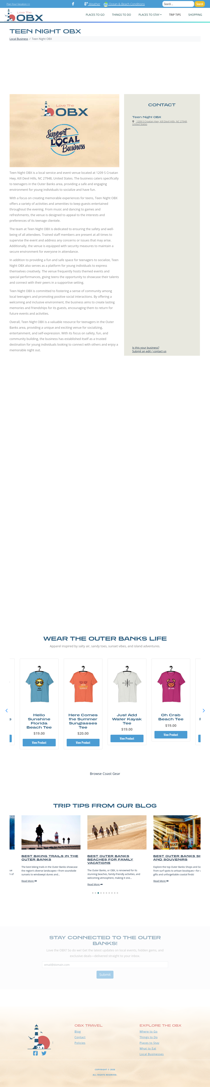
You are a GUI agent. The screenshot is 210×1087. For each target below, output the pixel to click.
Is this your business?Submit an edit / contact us (149, 349)
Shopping (195, 15)
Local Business (19, 39)
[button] (203, 711)
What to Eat (148, 1048)
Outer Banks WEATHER (105, 994)
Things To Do (121, 15)
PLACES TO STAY (149, 15)
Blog (78, 1031)
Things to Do (149, 1037)
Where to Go (149, 1031)
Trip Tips (175, 15)
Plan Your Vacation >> (18, 4)
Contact (80, 1037)
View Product (39, 743)
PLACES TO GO (95, 15)
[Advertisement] (105, 68)
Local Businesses (152, 1054)
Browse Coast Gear (105, 773)
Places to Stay (150, 1043)
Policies (80, 1043)
